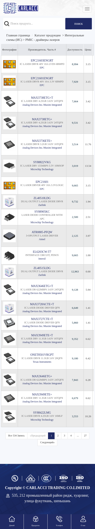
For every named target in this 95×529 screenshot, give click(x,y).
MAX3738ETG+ (42, 119)
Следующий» (47, 442)
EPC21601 (42, 181)
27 (85, 435)
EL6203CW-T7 (42, 251)
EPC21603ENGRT (42, 60)
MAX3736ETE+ (42, 140)
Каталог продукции (48, 35)
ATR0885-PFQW (42, 232)
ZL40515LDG (42, 268)
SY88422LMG (42, 412)
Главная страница (18, 35)
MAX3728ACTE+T (42, 304)
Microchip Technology (42, 169)
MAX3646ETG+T (42, 286)
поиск (78, 23)
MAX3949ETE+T (42, 335)
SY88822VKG (42, 162)
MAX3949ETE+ (42, 394)
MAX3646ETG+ (42, 376)
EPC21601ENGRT (42, 78)
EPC (42, 67)
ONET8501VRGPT (42, 354)
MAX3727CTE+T (42, 319)
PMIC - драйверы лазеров (42, 39)
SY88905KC (42, 211)
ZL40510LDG (42, 198)
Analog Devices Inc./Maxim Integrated (42, 104)
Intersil (42, 258)
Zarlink (42, 205)
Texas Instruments (42, 361)
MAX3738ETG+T (42, 97)
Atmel (42, 239)
